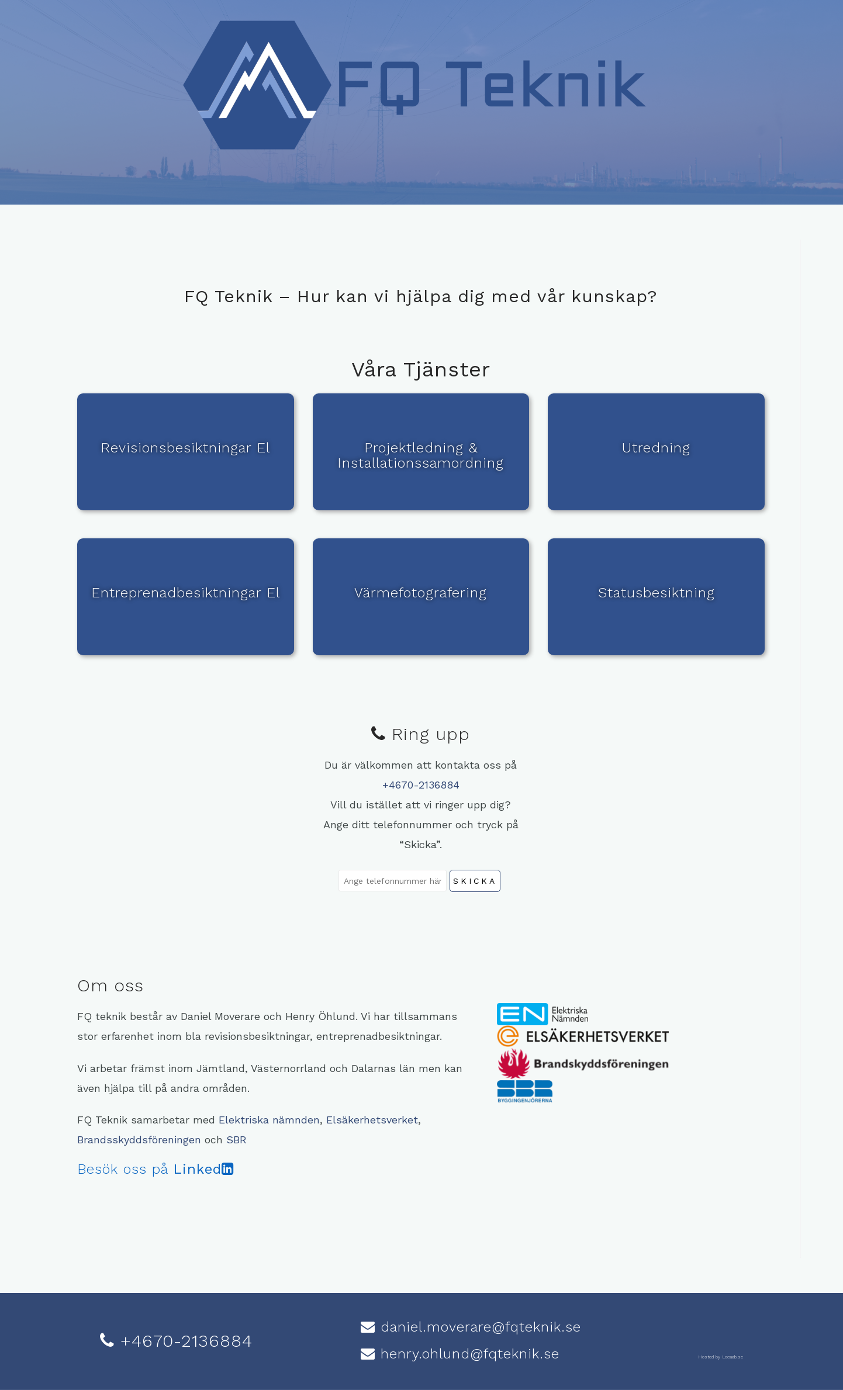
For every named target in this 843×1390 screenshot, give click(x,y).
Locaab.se (732, 1357)
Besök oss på (155, 1169)
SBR (236, 1139)
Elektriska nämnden (269, 1120)
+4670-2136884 (420, 785)
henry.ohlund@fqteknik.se (467, 1354)
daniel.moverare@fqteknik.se (478, 1327)
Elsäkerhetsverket (372, 1120)
